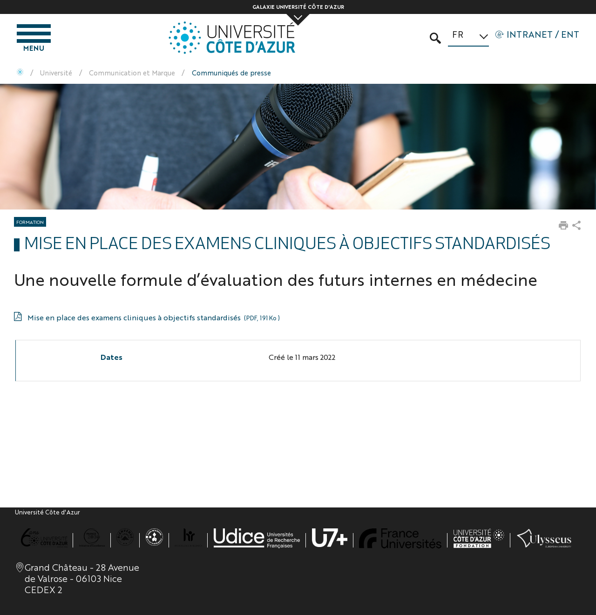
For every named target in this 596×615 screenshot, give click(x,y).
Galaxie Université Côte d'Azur (298, 6)
